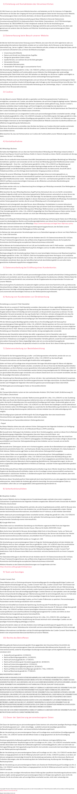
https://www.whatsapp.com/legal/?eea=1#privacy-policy (53, 223)
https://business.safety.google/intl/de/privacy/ (16, 567)
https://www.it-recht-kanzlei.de (8, 790)
